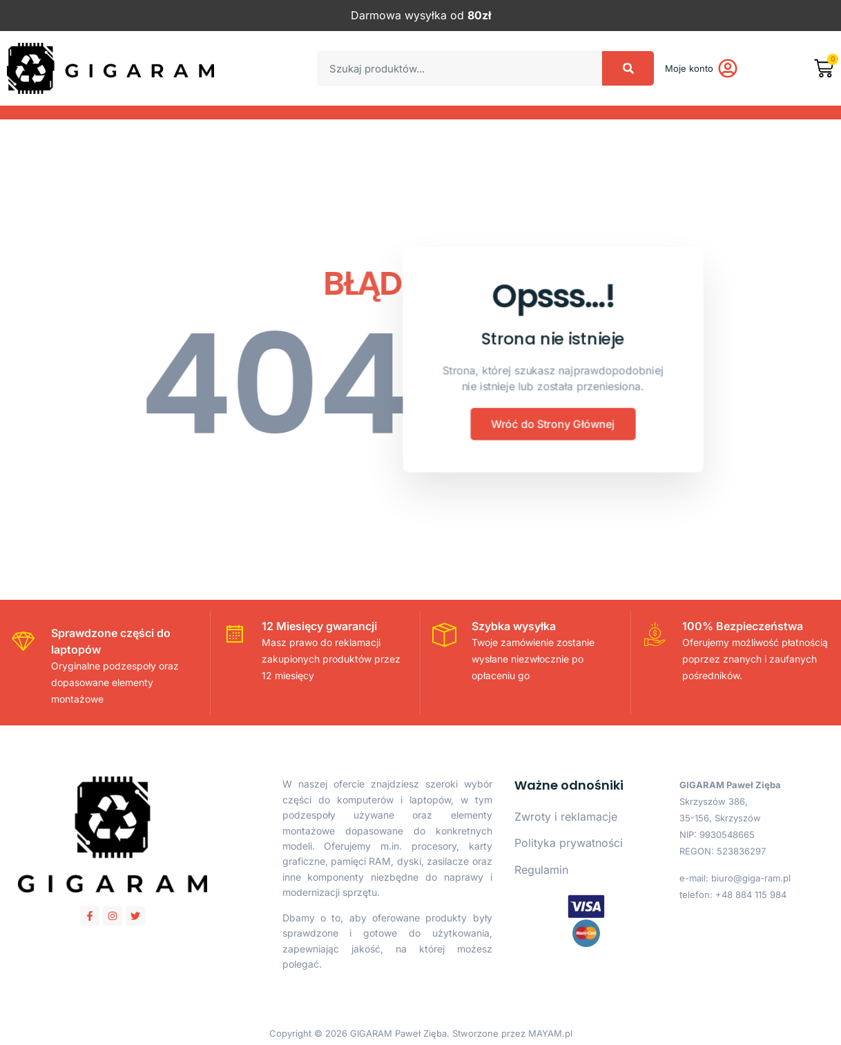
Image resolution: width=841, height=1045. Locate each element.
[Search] (628, 68)
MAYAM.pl (550, 1033)
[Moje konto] (727, 68)
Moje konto (689, 68)
